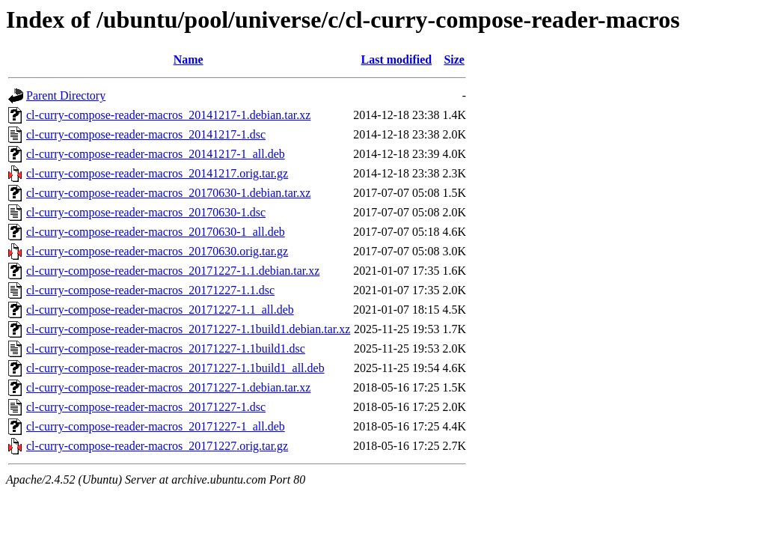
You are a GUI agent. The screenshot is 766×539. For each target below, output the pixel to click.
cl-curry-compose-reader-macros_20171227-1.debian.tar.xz (168, 387)
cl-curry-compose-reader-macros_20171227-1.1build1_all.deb (175, 368)
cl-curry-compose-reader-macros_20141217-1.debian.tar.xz (168, 115)
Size (454, 59)
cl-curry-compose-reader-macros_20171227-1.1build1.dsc (165, 348)
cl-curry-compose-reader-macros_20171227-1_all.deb (155, 426)
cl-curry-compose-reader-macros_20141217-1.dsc (146, 134)
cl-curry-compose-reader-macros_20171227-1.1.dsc (150, 290)
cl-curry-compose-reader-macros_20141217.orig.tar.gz (157, 173)
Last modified (396, 59)
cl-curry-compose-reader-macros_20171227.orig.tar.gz (157, 445)
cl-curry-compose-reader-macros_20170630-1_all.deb (155, 231)
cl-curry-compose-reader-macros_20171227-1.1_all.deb (160, 309)
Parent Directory (65, 95)
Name (188, 59)
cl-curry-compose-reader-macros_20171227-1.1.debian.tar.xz (172, 270)
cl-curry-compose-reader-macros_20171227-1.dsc (146, 407)
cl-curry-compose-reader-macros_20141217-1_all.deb (155, 153)
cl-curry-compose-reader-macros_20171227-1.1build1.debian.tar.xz (188, 329)
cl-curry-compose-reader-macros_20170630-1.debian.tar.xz (168, 192)
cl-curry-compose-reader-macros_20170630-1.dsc (146, 212)
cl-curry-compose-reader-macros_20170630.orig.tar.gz (157, 251)
